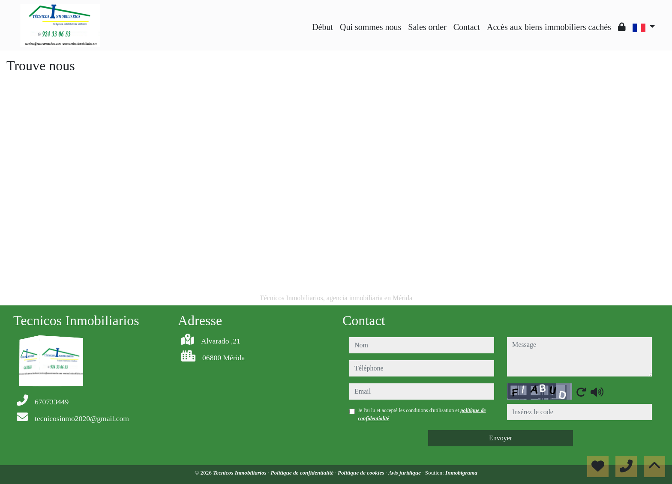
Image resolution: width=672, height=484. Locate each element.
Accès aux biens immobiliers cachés (549, 27)
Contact (466, 27)
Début (322, 27)
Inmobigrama (461, 472)
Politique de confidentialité (303, 472)
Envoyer (500, 438)
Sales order (427, 27)
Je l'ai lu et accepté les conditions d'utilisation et (422, 414)
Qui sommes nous (370, 27)
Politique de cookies (362, 472)
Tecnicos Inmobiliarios (240, 472)
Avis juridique (405, 472)
